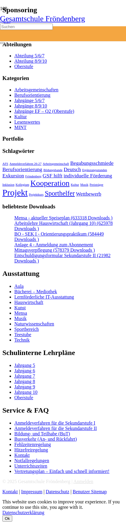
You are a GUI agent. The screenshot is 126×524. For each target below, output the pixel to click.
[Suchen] (26, 27)
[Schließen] (2, 43)
